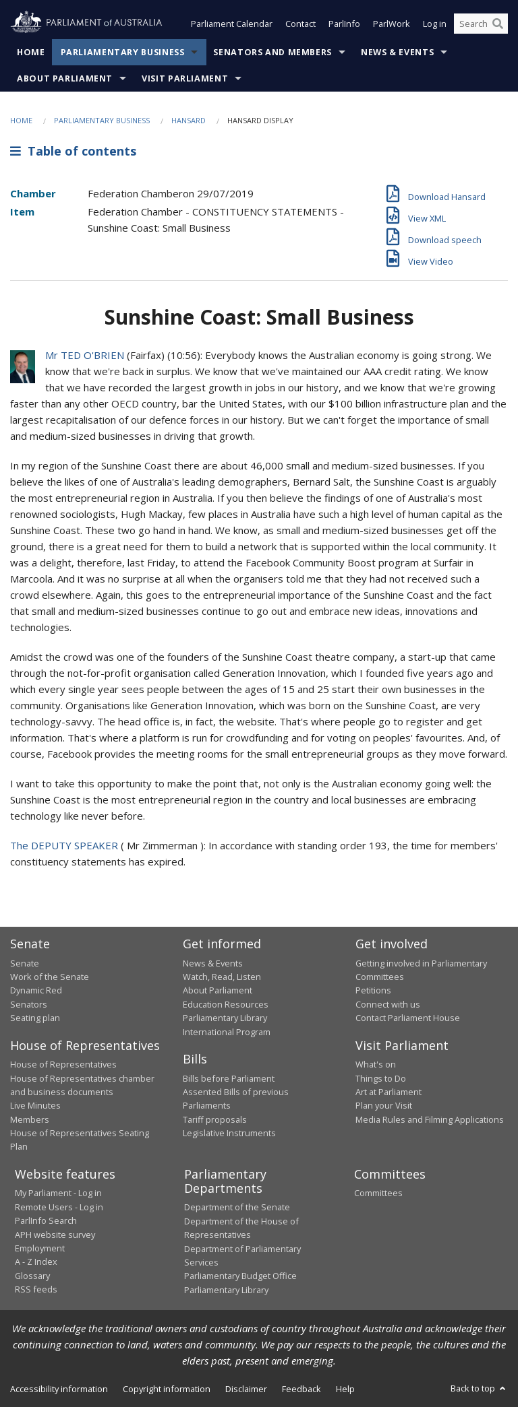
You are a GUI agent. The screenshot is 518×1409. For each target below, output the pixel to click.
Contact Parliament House (407, 1019)
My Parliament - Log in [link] (58, 1195)
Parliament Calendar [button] (231, 26)
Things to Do (380, 1080)
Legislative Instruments (229, 1134)
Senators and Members (272, 53)
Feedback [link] (301, 1390)
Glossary (32, 1277)
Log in (435, 26)
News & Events (397, 53)
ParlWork (391, 26)
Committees (378, 1195)
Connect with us (387, 1006)
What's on (375, 1065)
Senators (28, 1006)
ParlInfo (344, 26)
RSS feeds (36, 1290)
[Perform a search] (498, 25)
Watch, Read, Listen (222, 978)
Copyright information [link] (166, 1390)
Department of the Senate (237, 1209)
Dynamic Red (36, 992)
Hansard (188, 122)
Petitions (373, 992)
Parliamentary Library (225, 1019)
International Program (226, 1033)
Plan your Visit (383, 1107)
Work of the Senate (49, 978)
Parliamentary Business (123, 53)
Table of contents (73, 153)
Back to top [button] (479, 1389)
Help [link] (345, 1390)
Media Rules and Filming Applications (429, 1121)
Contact (300, 26)
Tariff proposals (215, 1121)
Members (29, 1121)
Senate (24, 964)
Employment (40, 1249)
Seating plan (35, 1019)
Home (31, 53)
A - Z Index (36, 1263)
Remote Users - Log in (59, 1208)
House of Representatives (63, 1065)
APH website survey (55, 1236)
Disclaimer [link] (246, 1390)
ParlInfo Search (46, 1222)
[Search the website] (481, 25)
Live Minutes (35, 1107)
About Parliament (65, 80)
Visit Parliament (185, 80)
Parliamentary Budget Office (240, 1277)
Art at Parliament (388, 1093)
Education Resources (225, 1006)
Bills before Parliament (229, 1080)
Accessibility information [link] (59, 1390)
